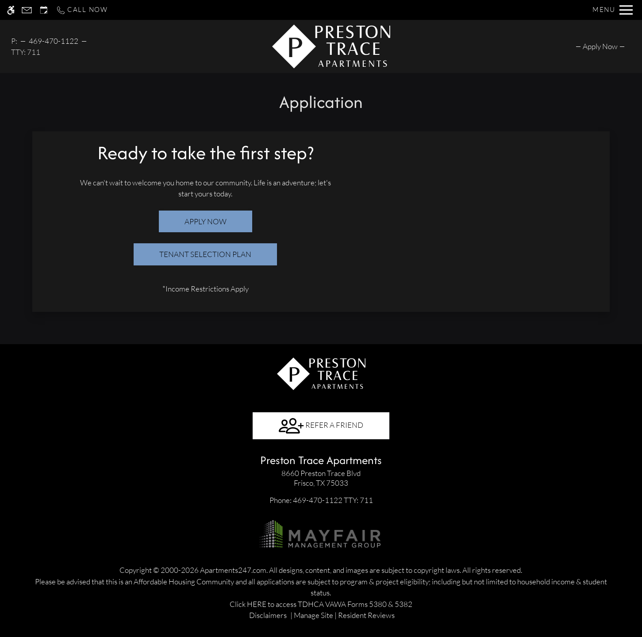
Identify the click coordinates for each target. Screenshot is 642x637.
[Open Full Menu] (612, 10)
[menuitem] (600, 46)
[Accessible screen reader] (11, 10)
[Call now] (82, 10)
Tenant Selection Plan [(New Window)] (205, 254)
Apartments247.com (233, 570)
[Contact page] (27, 10)
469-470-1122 (53, 41)
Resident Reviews (366, 615)
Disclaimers (268, 615)
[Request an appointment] (44, 10)
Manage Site (313, 615)
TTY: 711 (321, 500)
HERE (256, 604)
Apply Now (206, 221)
